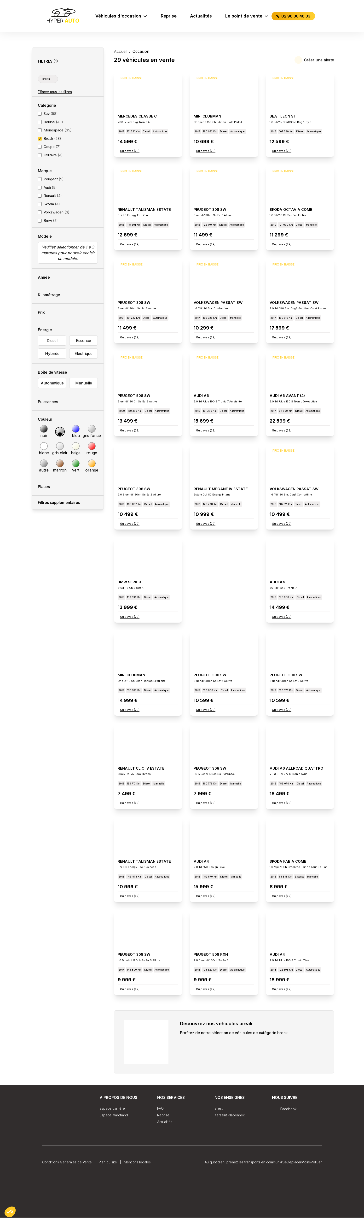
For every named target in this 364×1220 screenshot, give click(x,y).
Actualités (201, 15)
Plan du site (108, 1198)
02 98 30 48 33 (293, 16)
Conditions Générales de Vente (67, 1198)
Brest (218, 1111)
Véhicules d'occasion (121, 15)
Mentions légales (137, 1198)
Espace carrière (112, 1111)
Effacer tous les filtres (55, 92)
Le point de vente (247, 15)
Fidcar (311, 1159)
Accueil (120, 51)
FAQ (160, 1111)
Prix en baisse (132, 80)
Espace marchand (114, 1117)
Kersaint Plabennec (229, 1117)
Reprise (169, 15)
